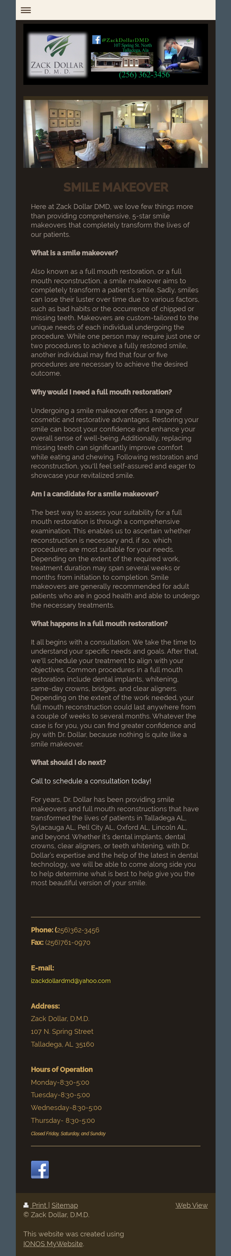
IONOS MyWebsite (53, 1244)
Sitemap (65, 1205)
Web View (192, 1205)
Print (35, 1205)
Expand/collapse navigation (116, 10)
